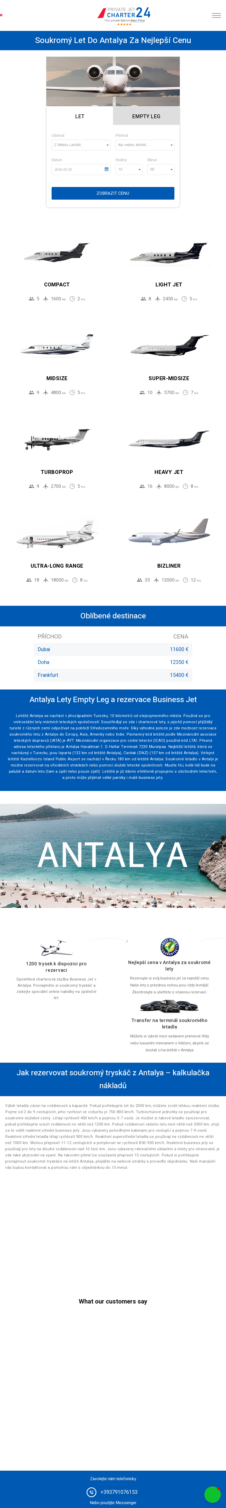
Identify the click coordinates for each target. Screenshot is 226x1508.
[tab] (79, 115)
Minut (152, 160)
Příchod (122, 135)
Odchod (58, 135)
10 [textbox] (120, 169)
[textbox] (81, 145)
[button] (212, 1494)
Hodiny (121, 160)
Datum (57, 160)
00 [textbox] (152, 169)
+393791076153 (119, 1492)
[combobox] (81, 145)
